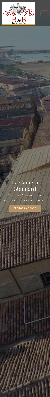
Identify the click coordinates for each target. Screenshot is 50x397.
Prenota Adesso (25, 208)
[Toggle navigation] (44, 13)
